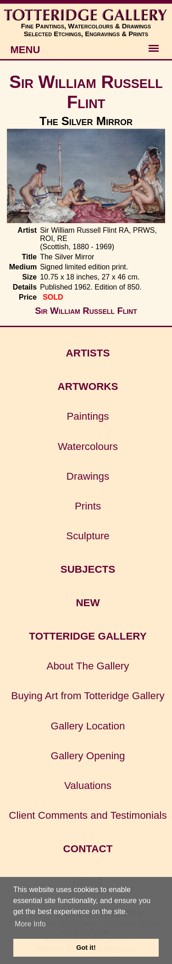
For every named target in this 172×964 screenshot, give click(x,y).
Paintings (88, 416)
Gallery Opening (88, 755)
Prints (88, 506)
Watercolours (88, 446)
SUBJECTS (88, 569)
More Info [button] (30, 924)
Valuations (87, 785)
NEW (88, 602)
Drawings (88, 476)
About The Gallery (87, 666)
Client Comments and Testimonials (87, 815)
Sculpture (88, 536)
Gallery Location (88, 726)
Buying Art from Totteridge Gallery (87, 695)
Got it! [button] (85, 947)
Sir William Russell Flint (85, 92)
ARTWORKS (88, 386)
